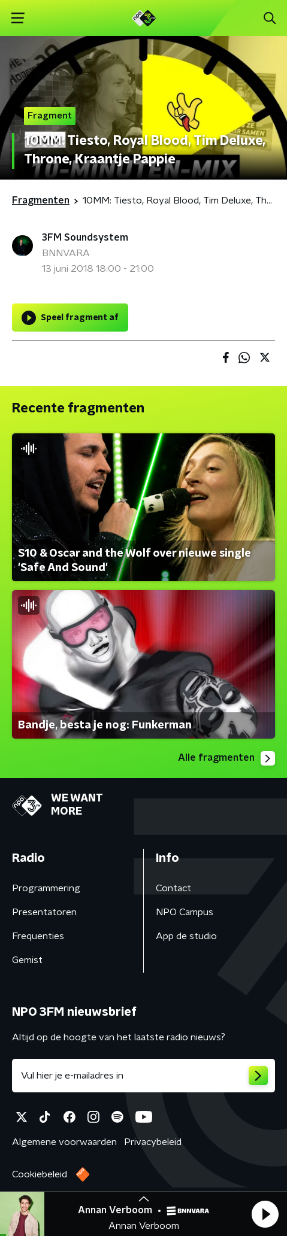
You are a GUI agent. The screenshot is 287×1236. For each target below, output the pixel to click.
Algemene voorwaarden (64, 1142)
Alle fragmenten (226, 758)
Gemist (27, 960)
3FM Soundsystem (85, 237)
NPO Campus (184, 912)
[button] (265, 1214)
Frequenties (38, 936)
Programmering (46, 888)
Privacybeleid (153, 1142)
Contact (173, 888)
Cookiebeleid (39, 1174)
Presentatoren (44, 912)
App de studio (186, 936)
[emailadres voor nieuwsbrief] (143, 1075)
